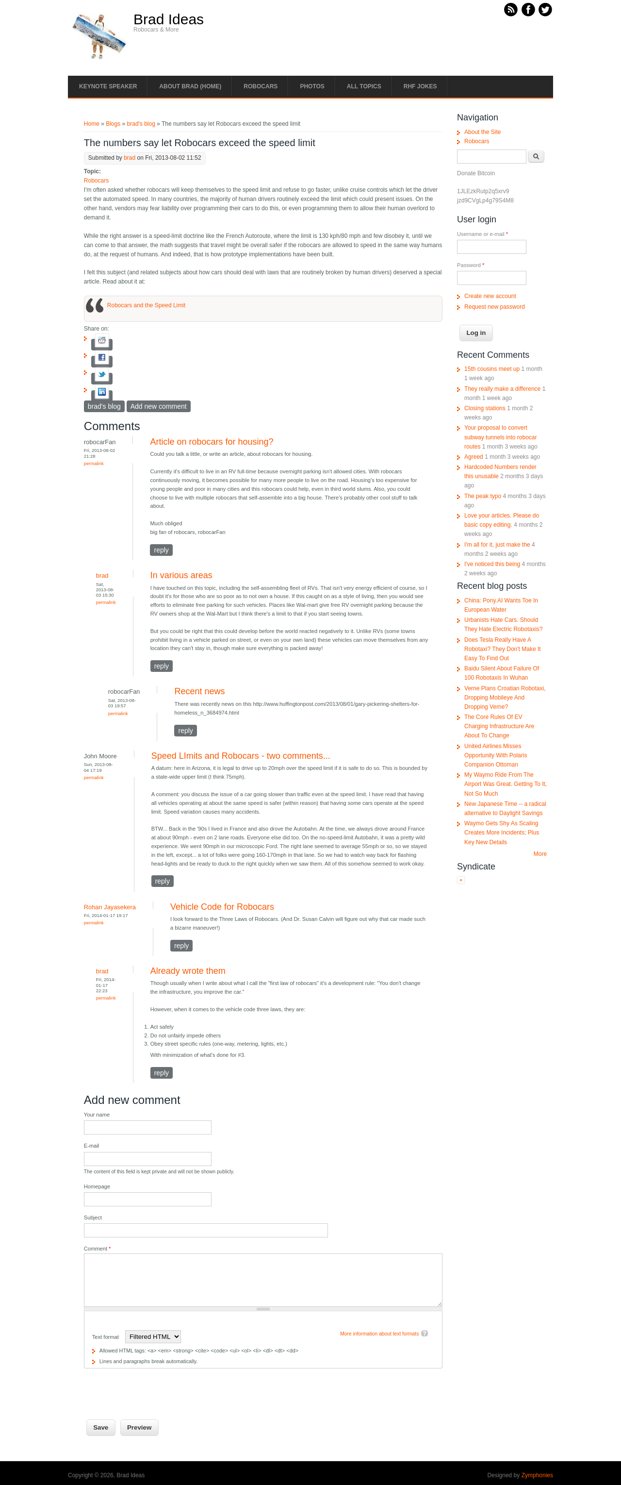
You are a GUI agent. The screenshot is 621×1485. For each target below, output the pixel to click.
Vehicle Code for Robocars (222, 907)
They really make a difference (502, 388)
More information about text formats (379, 1333)
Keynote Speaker (108, 86)
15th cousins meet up (492, 369)
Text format (106, 1337)
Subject (93, 1217)
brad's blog (141, 123)
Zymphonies (537, 1475)
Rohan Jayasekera (110, 907)
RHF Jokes (420, 86)
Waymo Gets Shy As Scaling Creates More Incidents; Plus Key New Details (501, 832)
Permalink (94, 463)
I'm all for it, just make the (497, 544)
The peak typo (482, 496)
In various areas (181, 575)
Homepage (97, 1186)
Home (91, 123)
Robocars (261, 86)
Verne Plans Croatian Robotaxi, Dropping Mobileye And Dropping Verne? (504, 697)
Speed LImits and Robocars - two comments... (240, 756)
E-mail (91, 1146)
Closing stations (485, 408)
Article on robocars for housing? (211, 442)
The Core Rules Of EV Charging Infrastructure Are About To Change (499, 726)
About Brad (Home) (190, 86)
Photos (312, 86)
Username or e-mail (482, 234)
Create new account (490, 296)
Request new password (494, 306)
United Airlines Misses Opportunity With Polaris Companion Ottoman (495, 755)
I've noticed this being (492, 564)
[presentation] (157, 1387)
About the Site (482, 132)
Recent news (199, 691)
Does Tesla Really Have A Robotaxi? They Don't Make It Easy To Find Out (502, 649)
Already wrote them (188, 971)
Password (470, 265)
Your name (97, 1115)
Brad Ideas (168, 19)
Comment (97, 1248)
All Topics (364, 86)
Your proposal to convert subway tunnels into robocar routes (500, 437)
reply (161, 550)
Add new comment (159, 406)
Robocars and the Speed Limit (146, 305)
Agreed (473, 456)
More (540, 854)
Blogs (113, 123)
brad (129, 157)
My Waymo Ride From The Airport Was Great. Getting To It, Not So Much (505, 784)
